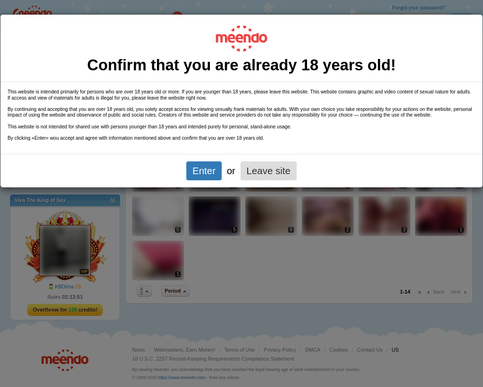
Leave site (269, 170)
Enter (204, 170)
